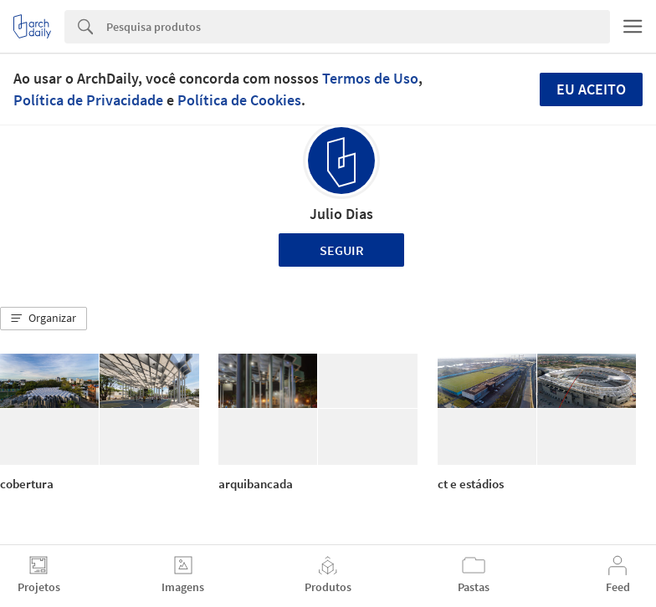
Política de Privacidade (88, 100)
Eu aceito (591, 89)
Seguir (342, 250)
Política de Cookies (239, 100)
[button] (43, 318)
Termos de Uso (370, 78)
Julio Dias (341, 213)
